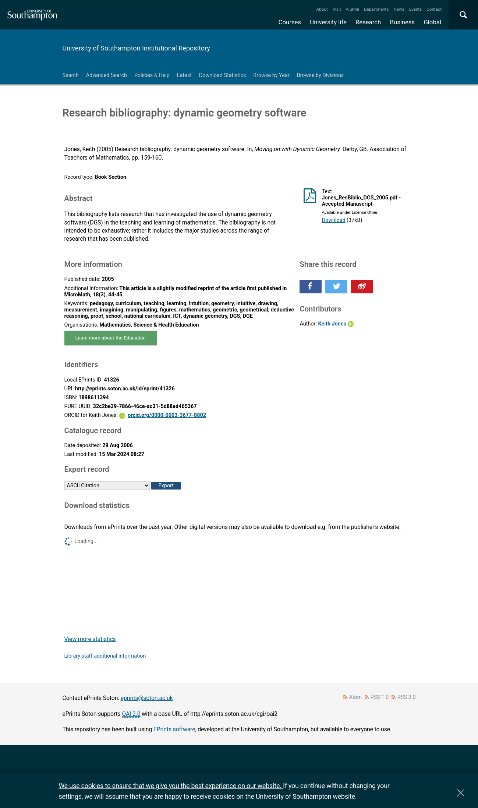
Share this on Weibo (362, 286)
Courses (290, 22)
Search (71, 75)
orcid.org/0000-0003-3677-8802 (167, 415)
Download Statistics (222, 75)
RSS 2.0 (406, 697)
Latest (184, 75)
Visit (337, 9)
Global (432, 22)
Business (402, 22)
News (398, 9)
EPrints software (174, 729)
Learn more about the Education (110, 338)
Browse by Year (271, 75)
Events (415, 9)
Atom (355, 697)
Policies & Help (152, 75)
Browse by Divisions (320, 75)
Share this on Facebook (311, 286)
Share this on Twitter (336, 286)
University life (328, 22)
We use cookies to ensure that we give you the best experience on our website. (171, 786)
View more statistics (90, 638)
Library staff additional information (105, 656)
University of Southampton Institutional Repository (136, 48)
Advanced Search (106, 75)
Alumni (352, 9)
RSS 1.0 (380, 697)
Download (333, 220)
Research (368, 22)
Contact (434, 9)
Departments (376, 9)
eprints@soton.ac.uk (147, 697)
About (322, 9)
